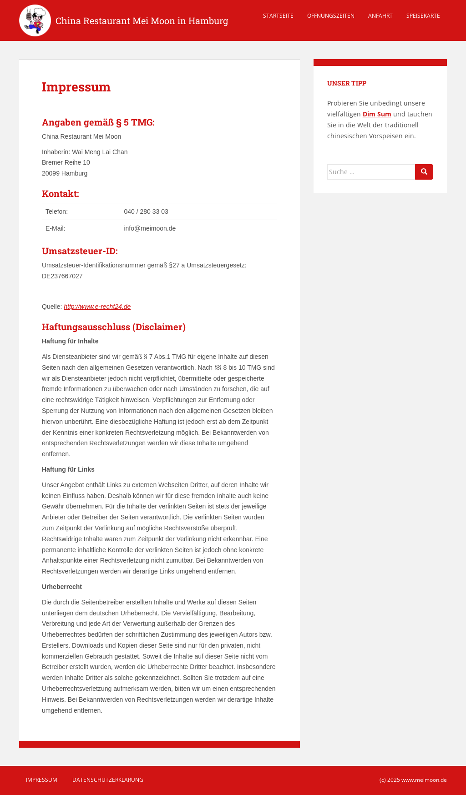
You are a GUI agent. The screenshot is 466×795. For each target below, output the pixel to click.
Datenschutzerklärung (107, 780)
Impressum (41, 780)
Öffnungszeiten (331, 16)
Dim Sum (377, 114)
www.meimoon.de (424, 780)
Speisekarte (423, 16)
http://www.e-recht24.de (97, 306)
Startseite (278, 16)
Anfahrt (380, 16)
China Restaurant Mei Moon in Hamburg (142, 20)
